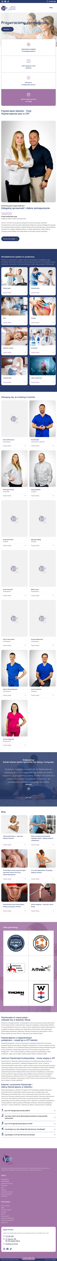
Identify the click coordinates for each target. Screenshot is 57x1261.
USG (2, 1187)
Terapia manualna (7, 1183)
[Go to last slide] (23, 797)
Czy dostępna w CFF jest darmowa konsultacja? (28, 1134)
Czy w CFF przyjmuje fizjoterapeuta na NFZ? (28, 1123)
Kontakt (3, 1212)
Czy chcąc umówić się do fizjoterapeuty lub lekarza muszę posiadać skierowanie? (28, 1116)
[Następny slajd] (34, 797)
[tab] (27, 797)
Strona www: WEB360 (50, 1259)
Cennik (3, 1214)
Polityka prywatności (7, 1220)
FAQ (2, 1207)
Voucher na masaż (7, 1192)
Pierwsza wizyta (6, 1210)
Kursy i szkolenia (6, 1194)
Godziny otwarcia (12, 1244)
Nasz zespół (5, 1216)
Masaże (3, 1190)
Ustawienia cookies (13, 1259)
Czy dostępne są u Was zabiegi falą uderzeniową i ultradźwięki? (28, 1129)
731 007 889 (52, 1)
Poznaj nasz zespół (9, 239)
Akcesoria (4, 1196)
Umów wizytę (27, 1258)
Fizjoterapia (4, 1179)
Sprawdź (6, 29)
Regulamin (4, 1222)
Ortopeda (4, 1185)
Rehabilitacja (5, 1181)
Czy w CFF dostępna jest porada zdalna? (28, 1110)
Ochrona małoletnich (7, 1218)
